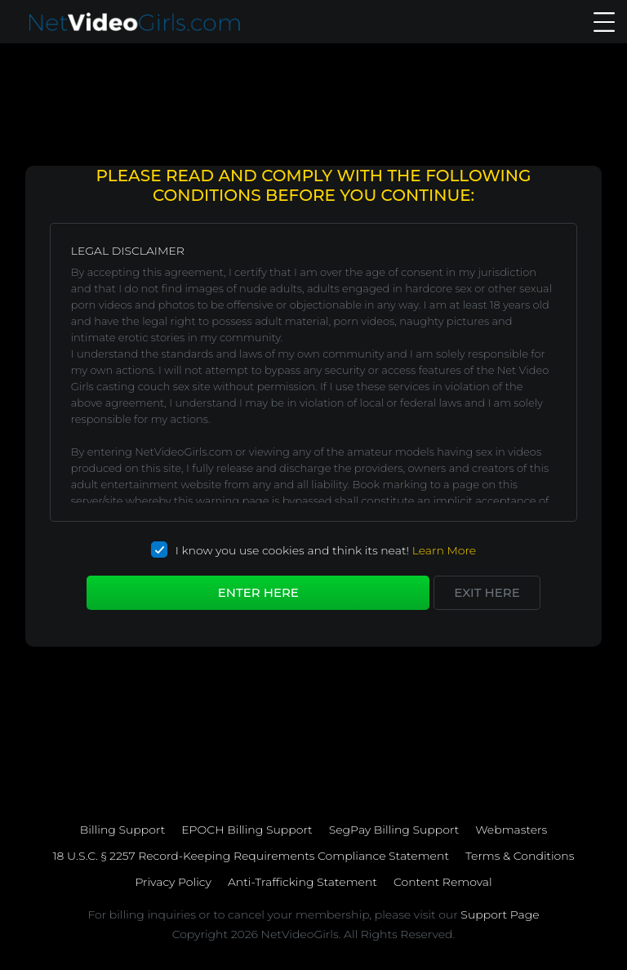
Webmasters (511, 829)
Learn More (444, 550)
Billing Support (122, 829)
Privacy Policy (173, 881)
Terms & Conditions (519, 855)
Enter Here (258, 592)
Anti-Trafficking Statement (302, 881)
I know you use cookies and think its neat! (313, 550)
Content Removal (443, 881)
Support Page (499, 914)
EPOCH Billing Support (246, 829)
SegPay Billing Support (394, 829)
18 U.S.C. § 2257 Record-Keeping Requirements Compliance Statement (251, 855)
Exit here (486, 592)
